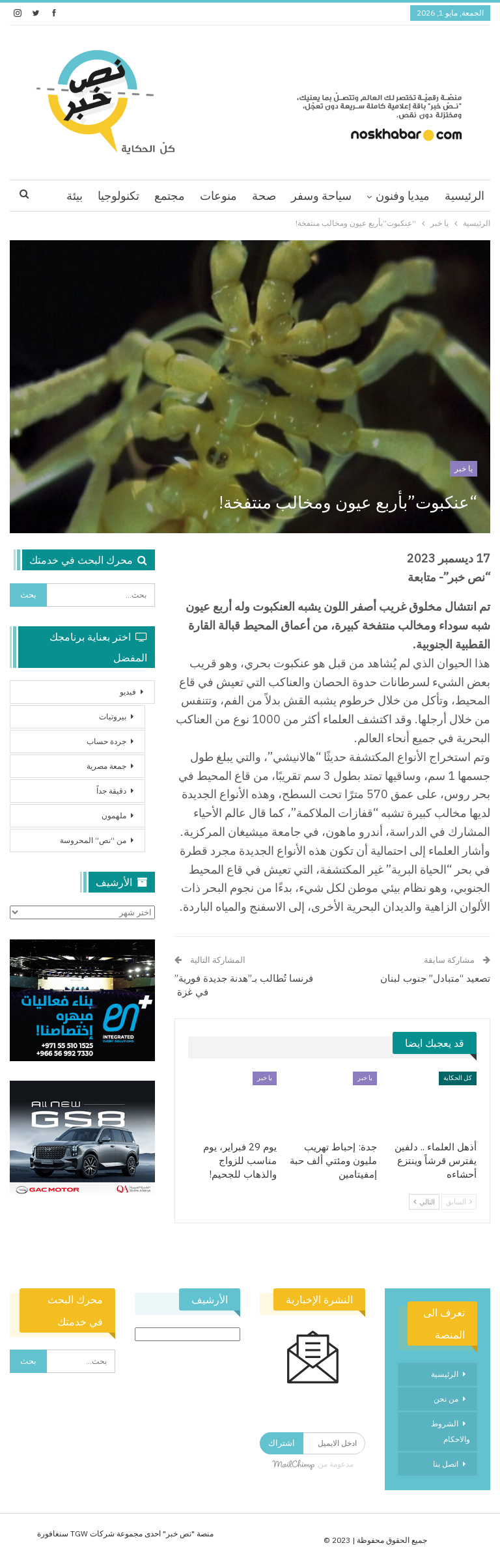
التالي (424, 1201)
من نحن (446, 1399)
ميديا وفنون (403, 195)
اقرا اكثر (119, 195)
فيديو (128, 692)
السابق (459, 1201)
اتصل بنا (445, 1464)
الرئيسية (464, 195)
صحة (264, 195)
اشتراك (281, 1443)
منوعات (218, 195)
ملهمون (114, 815)
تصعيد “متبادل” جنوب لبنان (435, 978)
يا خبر (463, 468)
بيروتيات (112, 716)
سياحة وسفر (321, 195)
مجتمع (169, 195)
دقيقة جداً (111, 791)
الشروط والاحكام (450, 1431)
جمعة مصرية (106, 766)
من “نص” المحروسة (93, 840)
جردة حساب (106, 741)
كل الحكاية (457, 1078)
